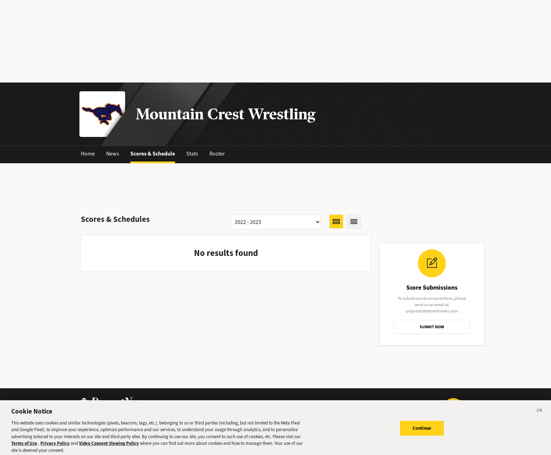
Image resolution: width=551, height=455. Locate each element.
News (112, 153)
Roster (217, 153)
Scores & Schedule (152, 153)
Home (88, 153)
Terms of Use (24, 446)
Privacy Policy (55, 446)
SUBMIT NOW (432, 327)
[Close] (539, 413)
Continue (422, 430)
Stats (192, 153)
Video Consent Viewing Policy (109, 446)
